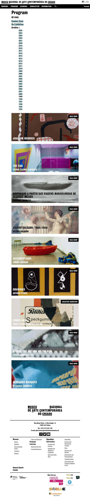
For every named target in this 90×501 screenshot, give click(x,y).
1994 (20, 109)
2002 (20, 89)
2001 (20, 91)
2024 (20, 33)
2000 (20, 94)
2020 (20, 43)
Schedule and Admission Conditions (51, 450)
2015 (20, 56)
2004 (20, 84)
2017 (20, 51)
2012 (20, 64)
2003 (20, 86)
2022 (20, 38)
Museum (5, 6)
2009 (20, 71)
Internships (67, 439)
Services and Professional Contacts (68, 443)
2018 (20, 48)
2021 (20, 41)
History (16, 442)
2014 (20, 58)
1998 (20, 99)
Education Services (36, 446)
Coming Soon (17, 21)
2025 (20, 30)
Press (66, 448)
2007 (20, 76)
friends (86, 6)
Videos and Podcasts (36, 439)
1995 (20, 107)
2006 (20, 79)
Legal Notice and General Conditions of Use (70, 463)
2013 (20, 61)
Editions (16, 453)
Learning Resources (36, 449)
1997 (20, 102)
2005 (20, 81)
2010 (20, 69)
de (28, 2)
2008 (20, 74)
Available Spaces (69, 459)
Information (47, 6)
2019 (20, 46)
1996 (20, 104)
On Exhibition (17, 24)
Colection (16, 451)
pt (83, 2)
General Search (18, 468)
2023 (20, 36)
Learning (24, 6)
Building (16, 444)
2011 (20, 66)
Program (14, 6)
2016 (20, 53)
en (87, 2)
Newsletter (34, 6)
